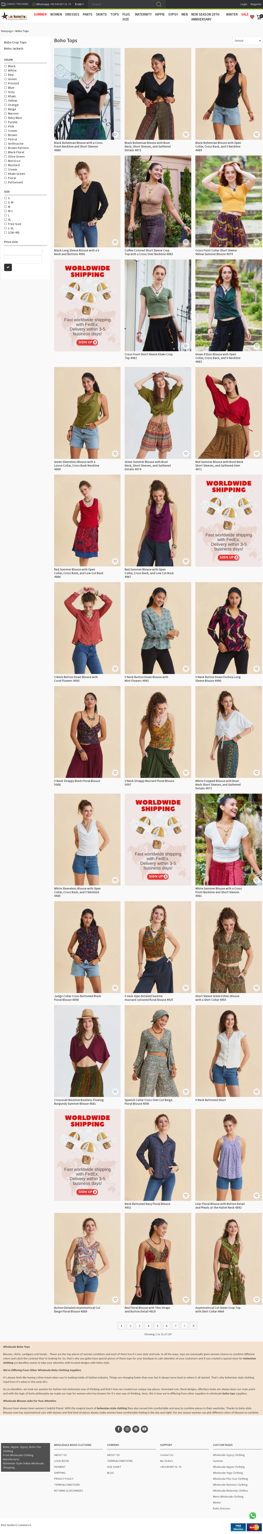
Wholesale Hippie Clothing (229, 1467)
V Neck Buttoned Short (210, 1100)
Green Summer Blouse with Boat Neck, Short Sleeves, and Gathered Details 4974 (148, 466)
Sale (245, 14)
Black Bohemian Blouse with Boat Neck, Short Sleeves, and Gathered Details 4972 (148, 146)
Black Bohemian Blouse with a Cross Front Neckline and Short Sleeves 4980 (78, 146)
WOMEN (56, 14)
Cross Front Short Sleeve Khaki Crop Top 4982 (149, 356)
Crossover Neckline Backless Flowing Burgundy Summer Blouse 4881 (79, 1102)
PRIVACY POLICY (63, 1479)
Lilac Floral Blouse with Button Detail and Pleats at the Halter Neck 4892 (220, 1206)
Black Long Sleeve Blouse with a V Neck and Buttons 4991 (76, 252)
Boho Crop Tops (15, 42)
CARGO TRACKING (14, 4)
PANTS (87, 14)
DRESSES (72, 14)
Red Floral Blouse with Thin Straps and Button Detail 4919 (147, 1310)
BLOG (110, 1473)
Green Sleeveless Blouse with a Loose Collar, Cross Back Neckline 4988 (76, 466)
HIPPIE (160, 14)
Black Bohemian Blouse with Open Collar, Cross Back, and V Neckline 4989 (218, 146)
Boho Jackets (13, 48)
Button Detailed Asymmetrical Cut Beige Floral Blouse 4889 (77, 1310)
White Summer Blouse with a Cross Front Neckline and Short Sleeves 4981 (218, 892)
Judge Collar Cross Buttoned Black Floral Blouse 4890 (77, 998)
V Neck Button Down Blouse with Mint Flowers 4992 (146, 679)
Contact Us (166, 1455)
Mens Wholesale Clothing (228, 1497)
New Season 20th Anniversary (205, 17)
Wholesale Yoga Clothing (228, 1473)
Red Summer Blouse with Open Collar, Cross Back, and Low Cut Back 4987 (149, 573)
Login (244, 4)
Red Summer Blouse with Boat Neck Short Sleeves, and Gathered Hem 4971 (219, 466)
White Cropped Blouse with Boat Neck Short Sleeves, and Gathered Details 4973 (218, 785)
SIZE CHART (114, 1467)
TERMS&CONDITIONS (67, 1485)
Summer (218, 1461)
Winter (217, 1503)
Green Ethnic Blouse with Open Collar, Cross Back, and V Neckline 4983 (217, 358)
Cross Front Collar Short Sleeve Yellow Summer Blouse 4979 (216, 252)
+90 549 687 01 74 (170, 1467)
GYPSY (173, 14)
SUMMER (40, 14)
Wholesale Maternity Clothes (230, 1491)
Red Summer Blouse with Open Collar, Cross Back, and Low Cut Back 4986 (78, 573)
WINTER (232, 14)
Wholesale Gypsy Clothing (229, 1455)
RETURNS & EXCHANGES (68, 1491)
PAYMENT (60, 1467)
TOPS (114, 14)
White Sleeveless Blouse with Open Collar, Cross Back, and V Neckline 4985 (77, 892)
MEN (184, 14)
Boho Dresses (221, 1509)
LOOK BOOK (61, 1461)
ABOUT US (60, 1455)
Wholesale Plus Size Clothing (230, 1479)
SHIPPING (59, 1473)
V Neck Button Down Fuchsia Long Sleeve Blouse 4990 (218, 679)
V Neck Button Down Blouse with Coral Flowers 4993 (76, 679)
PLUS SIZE (126, 17)
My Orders (166, 1461)
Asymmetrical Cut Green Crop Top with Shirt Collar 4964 (217, 1310)
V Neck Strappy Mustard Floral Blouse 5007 (149, 783)
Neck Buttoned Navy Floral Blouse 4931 (147, 1206)
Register (256, 4)
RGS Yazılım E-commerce (16, 1525)
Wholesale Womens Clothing (230, 1485)
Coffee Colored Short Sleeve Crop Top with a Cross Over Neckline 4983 (149, 252)
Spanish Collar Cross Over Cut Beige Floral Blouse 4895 (148, 1102)
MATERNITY (143, 14)
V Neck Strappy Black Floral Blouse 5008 (77, 783)
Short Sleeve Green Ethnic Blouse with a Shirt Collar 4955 (217, 998)
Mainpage (7, 31)
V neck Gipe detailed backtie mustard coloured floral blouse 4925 (149, 998)
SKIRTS (101, 14)
